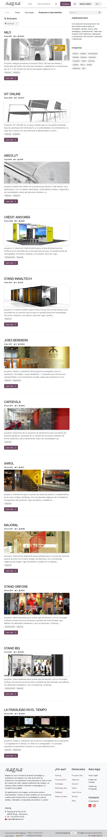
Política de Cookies (34, 835)
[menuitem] (30, 4)
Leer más (11, 78)
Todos (17, 12)
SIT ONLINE (12, 94)
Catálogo (58, 792)
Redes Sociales (61, 796)
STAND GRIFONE (16, 586)
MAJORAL (11, 525)
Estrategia (59, 784)
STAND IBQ (12, 648)
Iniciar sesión (85, 4)
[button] (75, 4)
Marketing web (61, 788)
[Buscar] (99, 12)
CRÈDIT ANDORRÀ (17, 217)
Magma (23, 833)
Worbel (75, 796)
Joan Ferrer (76, 792)
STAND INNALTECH (18, 279)
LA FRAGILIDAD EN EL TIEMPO (25, 710)
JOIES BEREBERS (16, 340)
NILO (7, 32)
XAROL (9, 463)
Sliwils (74, 788)
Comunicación (60, 780)
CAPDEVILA (12, 402)
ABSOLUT (11, 155)
